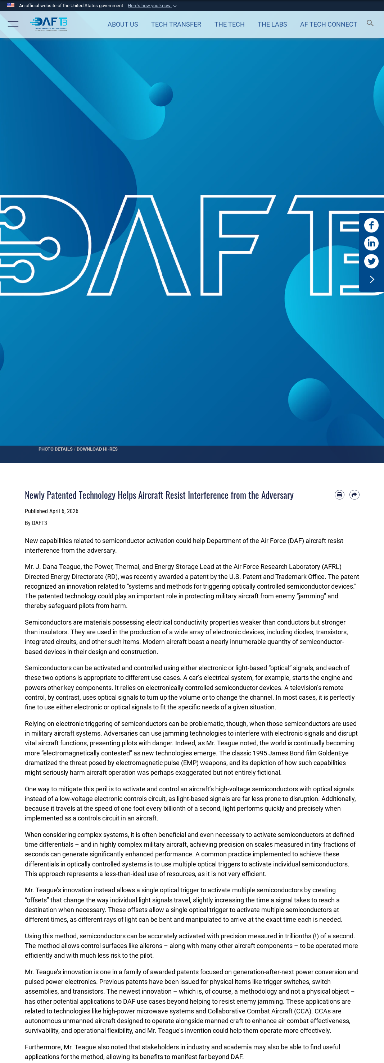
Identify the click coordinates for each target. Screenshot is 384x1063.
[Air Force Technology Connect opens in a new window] (328, 24)
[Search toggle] (372, 24)
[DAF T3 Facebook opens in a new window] (371, 225)
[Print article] (339, 495)
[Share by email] (354, 495)
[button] (153, 5)
